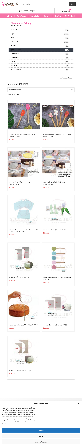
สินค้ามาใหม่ (40, 30)
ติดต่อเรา (46, 16)
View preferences (41, 443)
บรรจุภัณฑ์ (42, 42)
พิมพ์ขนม (42, 46)
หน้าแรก (9, 16)
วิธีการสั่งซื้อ (35, 16)
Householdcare (40, 69)
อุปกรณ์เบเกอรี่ (42, 50)
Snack (42, 62)
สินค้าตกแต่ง (42, 38)
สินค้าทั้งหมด (21, 16)
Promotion (40, 57)
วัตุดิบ (42, 34)
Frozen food (42, 54)
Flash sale (40, 65)
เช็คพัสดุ (58, 16)
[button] (79, 405)
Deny (41, 437)
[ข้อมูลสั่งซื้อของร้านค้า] (41, 89)
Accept (41, 431)
